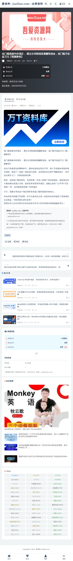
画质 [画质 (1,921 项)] (57, 513)
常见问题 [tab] (21, 99)
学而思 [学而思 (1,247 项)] (57, 492)
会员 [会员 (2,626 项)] (57, 484)
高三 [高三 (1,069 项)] (36, 534)
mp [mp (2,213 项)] (14, 480)
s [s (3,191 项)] (36, 480)
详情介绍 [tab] (9, 99)
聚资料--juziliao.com (43, 549)
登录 (62, 4)
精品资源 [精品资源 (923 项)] (15, 522)
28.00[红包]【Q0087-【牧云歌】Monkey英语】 (23, 429)
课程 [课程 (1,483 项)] (57, 530)
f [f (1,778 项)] (57, 475)
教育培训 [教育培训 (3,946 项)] (57, 505)
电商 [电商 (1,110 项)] (36, 513)
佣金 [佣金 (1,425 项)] (15, 488)
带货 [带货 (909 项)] (57, 496)
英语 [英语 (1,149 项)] (57, 522)
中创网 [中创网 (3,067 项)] (36, 484)
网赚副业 (23, 106)
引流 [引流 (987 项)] (14, 501)
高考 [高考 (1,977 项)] (57, 534)
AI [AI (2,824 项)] (15, 475)
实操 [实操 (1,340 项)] (15, 496)
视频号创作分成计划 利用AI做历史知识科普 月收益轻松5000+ (43, 456)
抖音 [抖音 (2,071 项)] (36, 501)
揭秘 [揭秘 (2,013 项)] (15, 505)
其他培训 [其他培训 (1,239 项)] (36, 488)
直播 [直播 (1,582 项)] (15, 517)
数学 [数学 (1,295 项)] (36, 509)
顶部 (64, 557)
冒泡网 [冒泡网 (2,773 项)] (57, 488)
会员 (27, 557)
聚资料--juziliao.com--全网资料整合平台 (28, 3)
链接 (25, 241)
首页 (15, 106)
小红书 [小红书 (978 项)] (36, 496)
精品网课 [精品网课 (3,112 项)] (57, 517)
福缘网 (7, 235)
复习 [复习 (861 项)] (36, 492)
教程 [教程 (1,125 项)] (36, 505)
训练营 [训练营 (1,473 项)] (57, 526)
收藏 (8, 241)
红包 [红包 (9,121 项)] (36, 522)
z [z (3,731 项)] (15, 484)
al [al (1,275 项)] (36, 475)
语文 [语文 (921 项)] (14, 530)
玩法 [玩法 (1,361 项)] (15, 513)
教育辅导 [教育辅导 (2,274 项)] (14, 509)
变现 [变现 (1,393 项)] (15, 492)
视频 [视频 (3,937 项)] (15, 526)
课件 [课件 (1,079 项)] (36, 530)
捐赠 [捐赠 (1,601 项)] (57, 501)
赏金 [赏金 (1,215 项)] (15, 534)
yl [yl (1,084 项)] (57, 480)
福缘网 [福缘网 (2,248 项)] (36, 517)
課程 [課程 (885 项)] (36, 526)
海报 (16, 241)
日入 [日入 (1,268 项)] (57, 509)
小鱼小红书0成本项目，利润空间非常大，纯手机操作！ (39, 279)
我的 (46, 557)
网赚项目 (10, 61)
